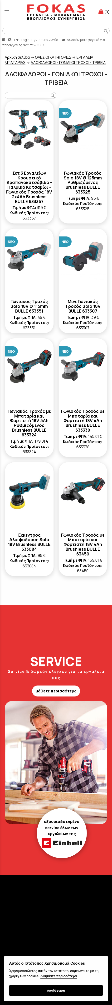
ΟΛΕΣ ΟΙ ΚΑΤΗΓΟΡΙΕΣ (53, 57)
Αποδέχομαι (56, 990)
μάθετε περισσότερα (56, 691)
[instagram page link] (10, 39)
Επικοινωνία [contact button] (46, 39)
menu (7, 12)
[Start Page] (56, 12)
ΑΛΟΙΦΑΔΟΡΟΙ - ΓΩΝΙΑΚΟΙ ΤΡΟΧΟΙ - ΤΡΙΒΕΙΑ (68, 62)
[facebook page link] (4, 39)
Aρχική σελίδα (17, 57)
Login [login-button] (22, 39)
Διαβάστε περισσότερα (58, 976)
